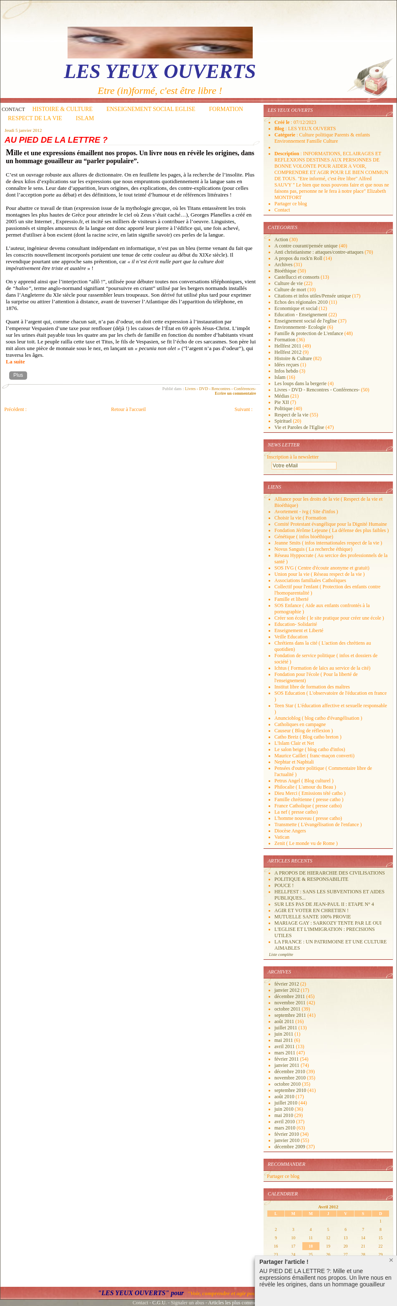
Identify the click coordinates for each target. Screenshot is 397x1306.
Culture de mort (290, 289)
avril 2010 (285, 1121)
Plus (18, 375)
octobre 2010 (288, 1084)
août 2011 (284, 1021)
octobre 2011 (288, 1009)
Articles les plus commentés (236, 1303)
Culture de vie (288, 283)
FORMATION (226, 109)
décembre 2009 (290, 1147)
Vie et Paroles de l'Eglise (299, 427)
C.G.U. (159, 1303)
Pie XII (281, 402)
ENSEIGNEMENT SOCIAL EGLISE (150, 109)
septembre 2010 (290, 1090)
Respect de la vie (291, 415)
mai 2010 (284, 1115)
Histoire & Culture (293, 358)
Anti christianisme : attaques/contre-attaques (319, 252)
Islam (280, 377)
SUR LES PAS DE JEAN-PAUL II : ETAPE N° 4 (324, 904)
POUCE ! (284, 885)
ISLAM (85, 118)
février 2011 (287, 1059)
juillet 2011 (286, 1028)
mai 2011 (284, 1040)
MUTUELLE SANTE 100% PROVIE (312, 917)
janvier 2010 (287, 1140)
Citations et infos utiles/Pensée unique (312, 296)
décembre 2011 (290, 996)
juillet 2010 (286, 1103)
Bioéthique (285, 271)
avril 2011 (285, 1046)
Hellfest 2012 (288, 352)
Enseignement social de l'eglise (305, 321)
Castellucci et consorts (296, 277)
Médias (281, 396)
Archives (283, 264)
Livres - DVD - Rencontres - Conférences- (220, 388)
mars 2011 (285, 1053)
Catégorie (285, 135)
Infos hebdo (286, 371)
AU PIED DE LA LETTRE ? (56, 139)
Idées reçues (286, 365)
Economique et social (295, 308)
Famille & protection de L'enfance (308, 333)
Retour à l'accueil (128, 409)
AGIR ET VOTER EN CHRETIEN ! (311, 910)
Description (287, 153)
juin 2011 (284, 1034)
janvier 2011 (287, 1065)
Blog (279, 128)
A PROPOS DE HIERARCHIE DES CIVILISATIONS (329, 873)
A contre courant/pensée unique (306, 246)
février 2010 (287, 1134)
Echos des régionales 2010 (301, 302)
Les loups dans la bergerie (300, 383)
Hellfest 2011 (288, 346)
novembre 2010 (290, 1078)
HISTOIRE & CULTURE (63, 109)
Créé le (282, 122)
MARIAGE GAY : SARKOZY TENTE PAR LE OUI (328, 923)
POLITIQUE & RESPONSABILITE (311, 879)
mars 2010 (285, 1128)
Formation (284, 340)
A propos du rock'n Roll (298, 258)
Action (281, 239)
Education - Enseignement (300, 315)
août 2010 (285, 1096)
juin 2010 (284, 1109)
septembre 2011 (290, 1015)
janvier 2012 (287, 990)
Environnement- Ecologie (300, 327)
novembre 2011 (290, 1003)
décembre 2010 (290, 1071)
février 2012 (287, 984)
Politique (283, 408)
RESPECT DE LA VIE (35, 118)
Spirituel (282, 421)
